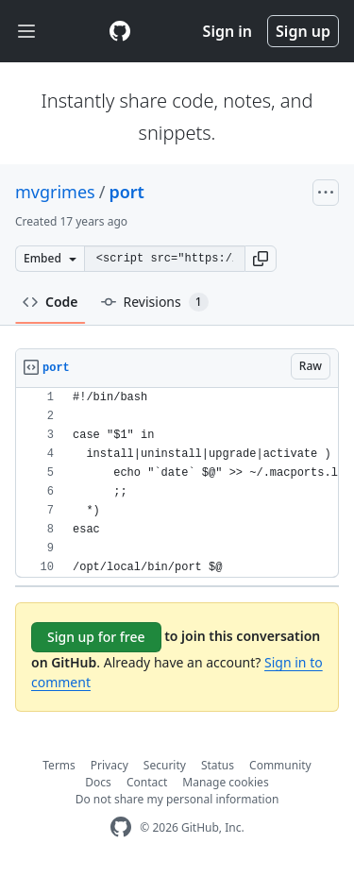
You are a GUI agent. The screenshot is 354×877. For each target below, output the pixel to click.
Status (217, 765)
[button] (260, 258)
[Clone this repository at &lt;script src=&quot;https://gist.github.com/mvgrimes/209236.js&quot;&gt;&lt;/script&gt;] (164, 258)
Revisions (155, 302)
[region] (177, 483)
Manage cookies (225, 782)
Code (50, 302)
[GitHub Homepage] (121, 827)
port (126, 191)
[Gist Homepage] (120, 31)
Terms (59, 765)
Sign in (227, 31)
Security (164, 765)
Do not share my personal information (177, 799)
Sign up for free (96, 637)
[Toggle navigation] (26, 31)
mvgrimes (55, 191)
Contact (146, 782)
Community (280, 765)
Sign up (303, 31)
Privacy (109, 765)
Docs (98, 782)
